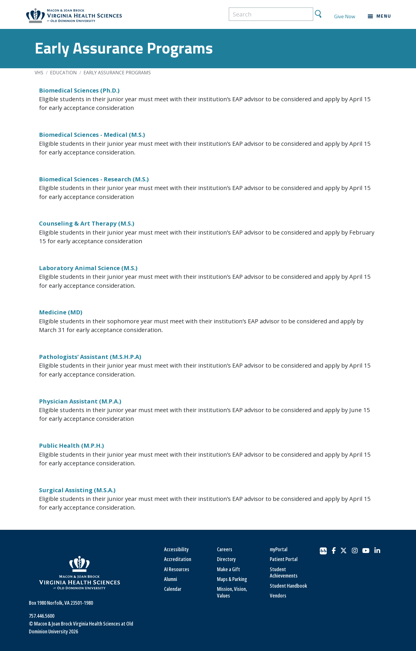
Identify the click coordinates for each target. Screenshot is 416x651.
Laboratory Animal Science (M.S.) (88, 268)
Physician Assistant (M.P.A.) (80, 401)
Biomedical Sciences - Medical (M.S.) (92, 134)
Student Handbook (288, 585)
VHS (39, 72)
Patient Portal (284, 559)
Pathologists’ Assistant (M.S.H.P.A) (90, 357)
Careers (224, 549)
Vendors (278, 595)
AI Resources (176, 569)
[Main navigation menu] (379, 16)
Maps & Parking (232, 579)
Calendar (172, 588)
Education (63, 72)
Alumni (170, 579)
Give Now (344, 16)
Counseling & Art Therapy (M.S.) (86, 223)
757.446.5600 (41, 615)
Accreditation (177, 559)
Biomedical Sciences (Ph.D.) (79, 90)
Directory (226, 559)
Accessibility (176, 549)
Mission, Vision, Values (232, 592)
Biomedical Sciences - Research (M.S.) (94, 179)
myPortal (278, 549)
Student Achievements (284, 572)
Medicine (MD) (60, 312)
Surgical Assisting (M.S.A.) (77, 490)
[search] (271, 14)
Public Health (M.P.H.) (71, 445)
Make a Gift (228, 569)
